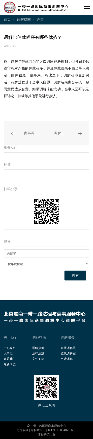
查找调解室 (68, 353)
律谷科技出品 (47, 434)
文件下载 (38, 359)
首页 (7, 20)
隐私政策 (37, 430)
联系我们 (10, 359)
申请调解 (67, 359)
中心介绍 (10, 348)
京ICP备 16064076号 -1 (61, 430)
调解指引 (38, 348)
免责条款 (22, 430)
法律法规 (38, 353)
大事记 (8, 353)
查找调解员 (68, 348)
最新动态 (10, 364)
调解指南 (24, 20)
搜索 (75, 275)
